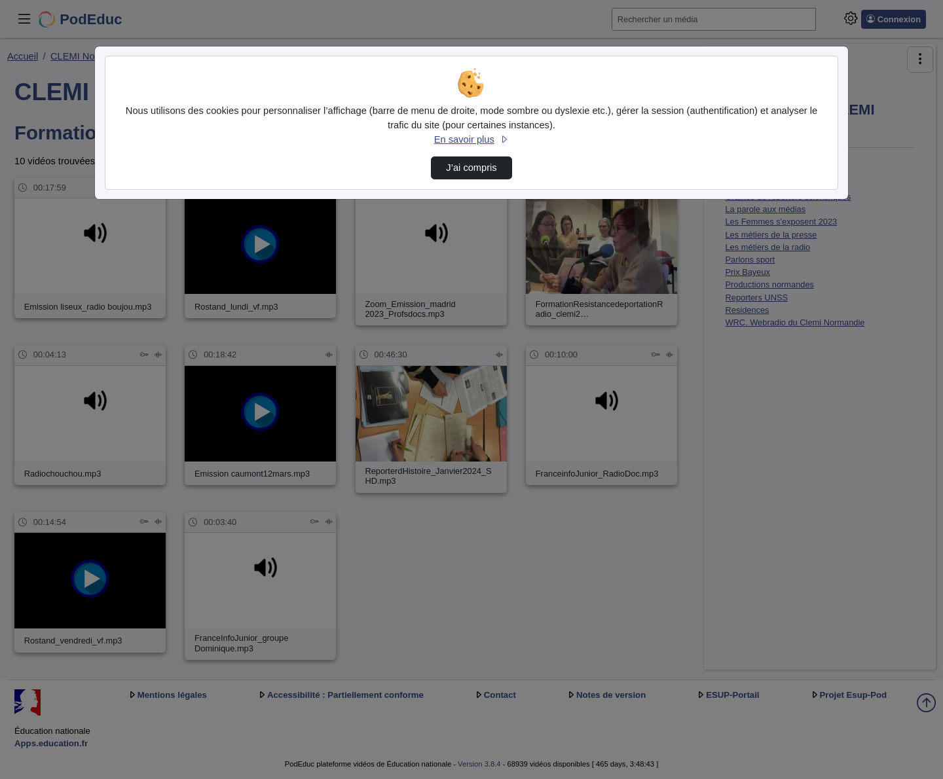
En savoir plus (471, 139)
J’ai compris (471, 167)
